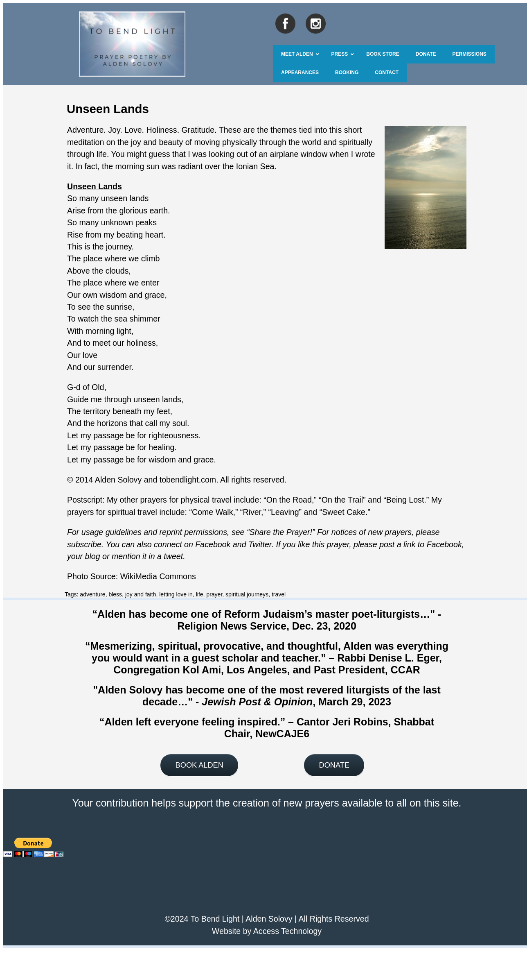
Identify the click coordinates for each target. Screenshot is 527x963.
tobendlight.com (188, 479)
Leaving (285, 512)
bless (115, 594)
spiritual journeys (246, 594)
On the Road (289, 499)
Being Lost (405, 499)
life (199, 594)
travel (279, 594)
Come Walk (212, 512)
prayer (214, 594)
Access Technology (287, 931)
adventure (92, 594)
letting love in (176, 594)
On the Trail (342, 499)
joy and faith (140, 594)
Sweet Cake (343, 512)
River (252, 512)
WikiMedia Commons (158, 576)
